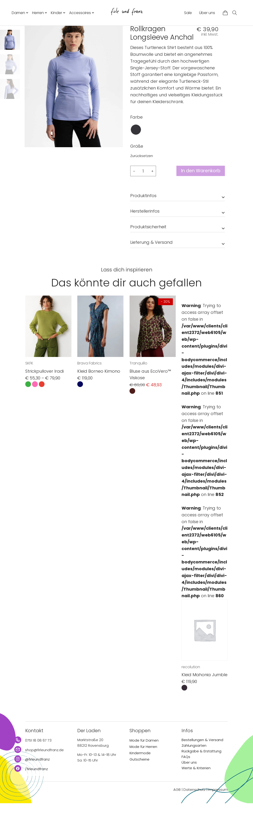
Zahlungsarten (194, 771)
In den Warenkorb (199, 197)
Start (134, 34)
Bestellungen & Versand (202, 765)
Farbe (136, 143)
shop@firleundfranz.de (44, 775)
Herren (38, 12)
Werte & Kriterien (196, 793)
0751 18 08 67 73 (38, 766)
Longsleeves (167, 34)
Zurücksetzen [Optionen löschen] (141, 181)
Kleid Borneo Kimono (98, 397)
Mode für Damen (144, 766)
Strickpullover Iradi (44, 397)
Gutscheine (139, 785)
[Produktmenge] (143, 197)
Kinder (56, 12)
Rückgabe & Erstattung (201, 777)
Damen (18, 12)
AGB (177, 815)
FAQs (186, 782)
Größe (136, 172)
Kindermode (140, 778)
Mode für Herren (143, 772)
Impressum (218, 815)
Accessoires (80, 12)
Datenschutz (194, 815)
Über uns (207, 12)
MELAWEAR (141, 44)
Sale (188, 12)
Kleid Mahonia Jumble (204, 701)
